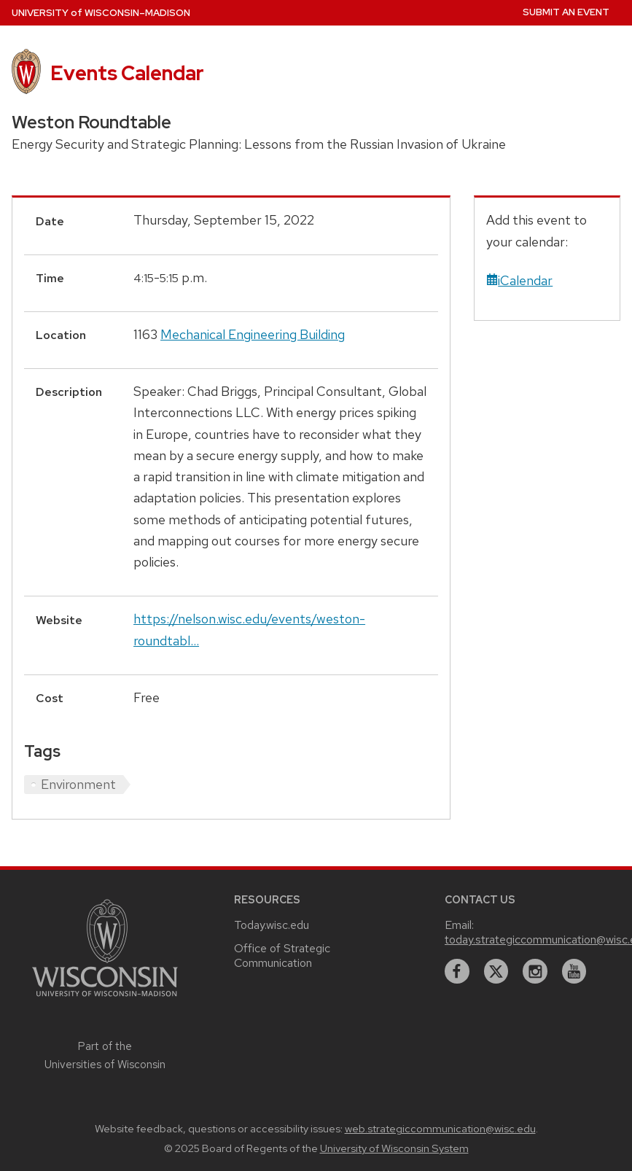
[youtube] (574, 971)
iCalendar (519, 280)
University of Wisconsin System (394, 1148)
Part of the (104, 1055)
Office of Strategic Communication (282, 955)
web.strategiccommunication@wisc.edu (440, 1128)
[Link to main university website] (105, 998)
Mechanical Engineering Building (252, 334)
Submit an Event (566, 12)
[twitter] (496, 971)
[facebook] (457, 971)
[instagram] (535, 971)
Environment (78, 784)
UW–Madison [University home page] (101, 13)
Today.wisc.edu (271, 925)
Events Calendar (127, 73)
